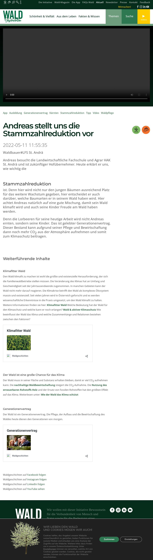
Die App (76, 2)
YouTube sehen (36, 491)
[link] (13, 16)
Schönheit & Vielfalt (41, 16)
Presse (123, 2)
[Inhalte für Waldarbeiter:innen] (9, 2)
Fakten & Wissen (89, 16)
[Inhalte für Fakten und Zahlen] (21, 2)
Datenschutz (129, 542)
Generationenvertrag (36, 114)
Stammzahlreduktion (72, 114)
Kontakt (133, 2)
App (5, 114)
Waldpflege (107, 114)
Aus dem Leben (66, 16)
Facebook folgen (36, 476)
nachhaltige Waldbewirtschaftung (34, 387)
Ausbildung (15, 114)
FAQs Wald (88, 2)
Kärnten (54, 114)
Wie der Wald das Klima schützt (59, 396)
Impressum (112, 542)
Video (96, 114)
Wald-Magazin (61, 2)
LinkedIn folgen (36, 486)
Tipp (88, 114)
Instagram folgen (37, 481)
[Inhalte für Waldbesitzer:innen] (5, 2)
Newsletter (112, 2)
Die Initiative (45, 2)
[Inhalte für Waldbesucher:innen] (13, 2)
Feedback (145, 2)
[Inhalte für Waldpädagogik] (17, 2)
